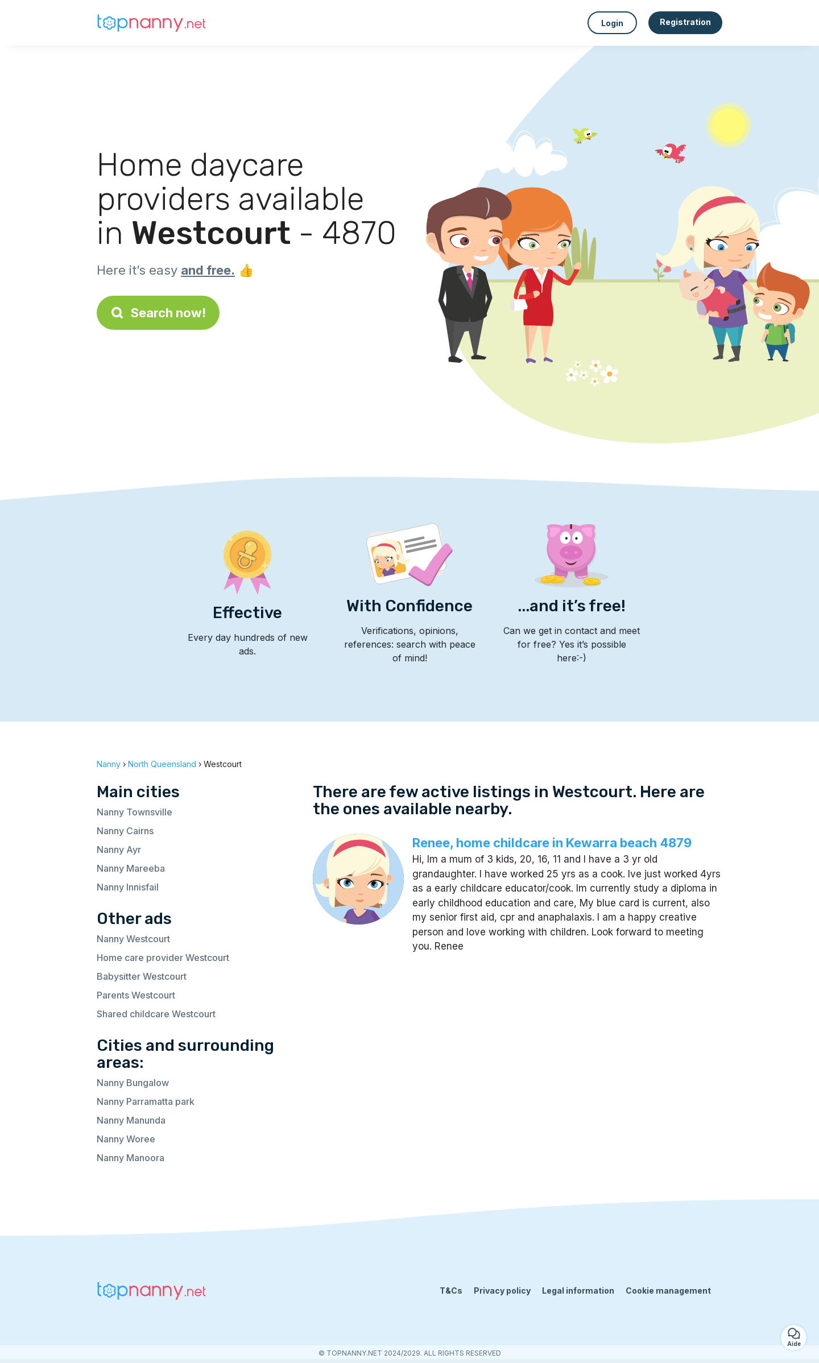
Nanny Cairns (125, 830)
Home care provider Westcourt (163, 957)
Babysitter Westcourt (142, 976)
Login (612, 23)
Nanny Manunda (131, 1120)
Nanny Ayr (119, 849)
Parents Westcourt (136, 995)
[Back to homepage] (153, 23)
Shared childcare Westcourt (156, 1014)
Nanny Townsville (134, 812)
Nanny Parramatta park (146, 1101)
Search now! (158, 312)
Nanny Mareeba (131, 868)
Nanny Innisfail (128, 887)
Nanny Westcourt (133, 938)
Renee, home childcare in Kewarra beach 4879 (552, 842)
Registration (685, 22)
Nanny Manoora (130, 1157)
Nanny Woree (126, 1139)
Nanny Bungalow (133, 1082)
